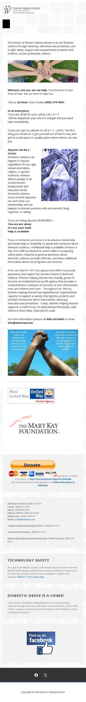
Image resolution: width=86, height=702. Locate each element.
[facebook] (36, 675)
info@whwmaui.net (25, 519)
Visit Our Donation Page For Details (50, 479)
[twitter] (45, 675)
